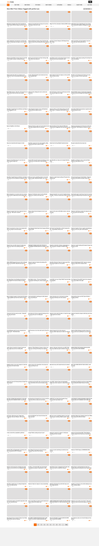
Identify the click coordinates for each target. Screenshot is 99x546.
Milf (10, 2)
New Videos (27, 4)
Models (69, 4)
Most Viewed (49, 4)
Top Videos (37, 4)
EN (8, 4)
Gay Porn (90, 4)
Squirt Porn (79, 4)
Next (66, 524)
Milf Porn (17, 4)
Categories (59, 4)
